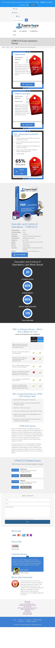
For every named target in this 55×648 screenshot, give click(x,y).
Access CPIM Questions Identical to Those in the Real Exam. (28, 159)
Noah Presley (23, 593)
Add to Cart (28, 85)
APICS (7, 41)
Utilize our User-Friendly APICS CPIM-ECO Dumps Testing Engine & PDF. (27, 167)
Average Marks (27, 316)
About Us (21, 640)
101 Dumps (27, 623)
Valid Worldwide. (19, 171)
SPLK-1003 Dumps (27, 634)
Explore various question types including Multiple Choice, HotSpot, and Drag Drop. (28, 438)
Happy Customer (23, 596)
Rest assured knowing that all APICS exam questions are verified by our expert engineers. (27, 443)
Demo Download (19, 277)
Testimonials (34, 31)
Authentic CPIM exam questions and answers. (23, 423)
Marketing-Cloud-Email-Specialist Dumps (27, 629)
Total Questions (27, 344)
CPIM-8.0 (21, 504)
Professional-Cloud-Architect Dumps (27, 626)
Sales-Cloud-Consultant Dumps (27, 625)
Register (13, 12)
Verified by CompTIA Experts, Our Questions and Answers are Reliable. (27, 163)
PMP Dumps (28, 622)
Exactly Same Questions (27, 330)
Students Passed (27, 302)
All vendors (23, 31)
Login (14, 9)
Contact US (21, 642)
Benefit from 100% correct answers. (21, 431)
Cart (42, 31)
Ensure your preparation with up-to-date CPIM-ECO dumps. (26, 434)
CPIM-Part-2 (22, 492)
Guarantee (28, 640)
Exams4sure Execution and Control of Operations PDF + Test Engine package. (26, 427)
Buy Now (25, 499)
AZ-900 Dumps (27, 632)
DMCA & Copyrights (31, 642)
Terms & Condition (37, 640)
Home (14, 31)
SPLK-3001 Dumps (27, 635)
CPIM (12, 41)
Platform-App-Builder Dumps (27, 630)
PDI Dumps (27, 631)
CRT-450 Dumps (27, 627)
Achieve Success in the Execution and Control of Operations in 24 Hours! (27, 155)
